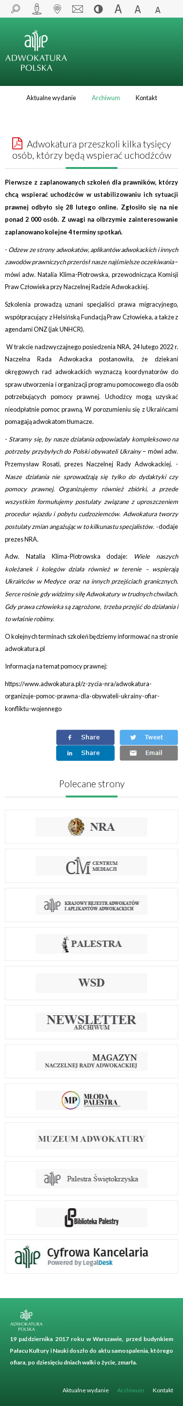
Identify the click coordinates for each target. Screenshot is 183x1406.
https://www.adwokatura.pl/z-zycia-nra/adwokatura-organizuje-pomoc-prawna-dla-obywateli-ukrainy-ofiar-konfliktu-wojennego (82, 696)
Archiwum (106, 98)
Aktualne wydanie (51, 98)
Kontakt (146, 98)
